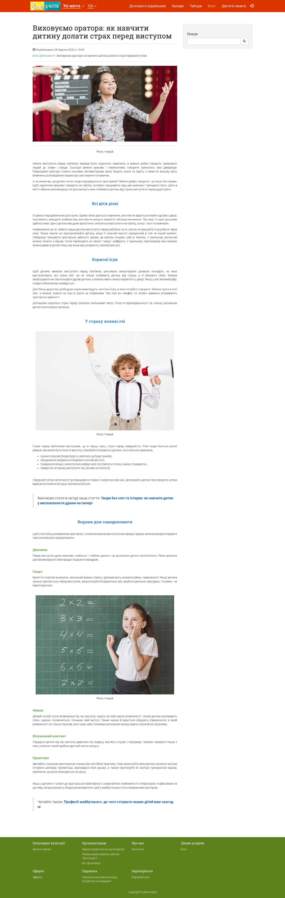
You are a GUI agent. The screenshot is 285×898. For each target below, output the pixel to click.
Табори (196, 6)
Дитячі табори (42, 849)
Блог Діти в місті (43, 55)
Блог (212, 6)
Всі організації (91, 863)
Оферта (37, 877)
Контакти (138, 849)
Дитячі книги (234, 6)
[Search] (214, 41)
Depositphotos (141, 877)
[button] (73, 6)
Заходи (178, 6)
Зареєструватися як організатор (103, 849)
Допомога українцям (147, 6)
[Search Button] (244, 41)
